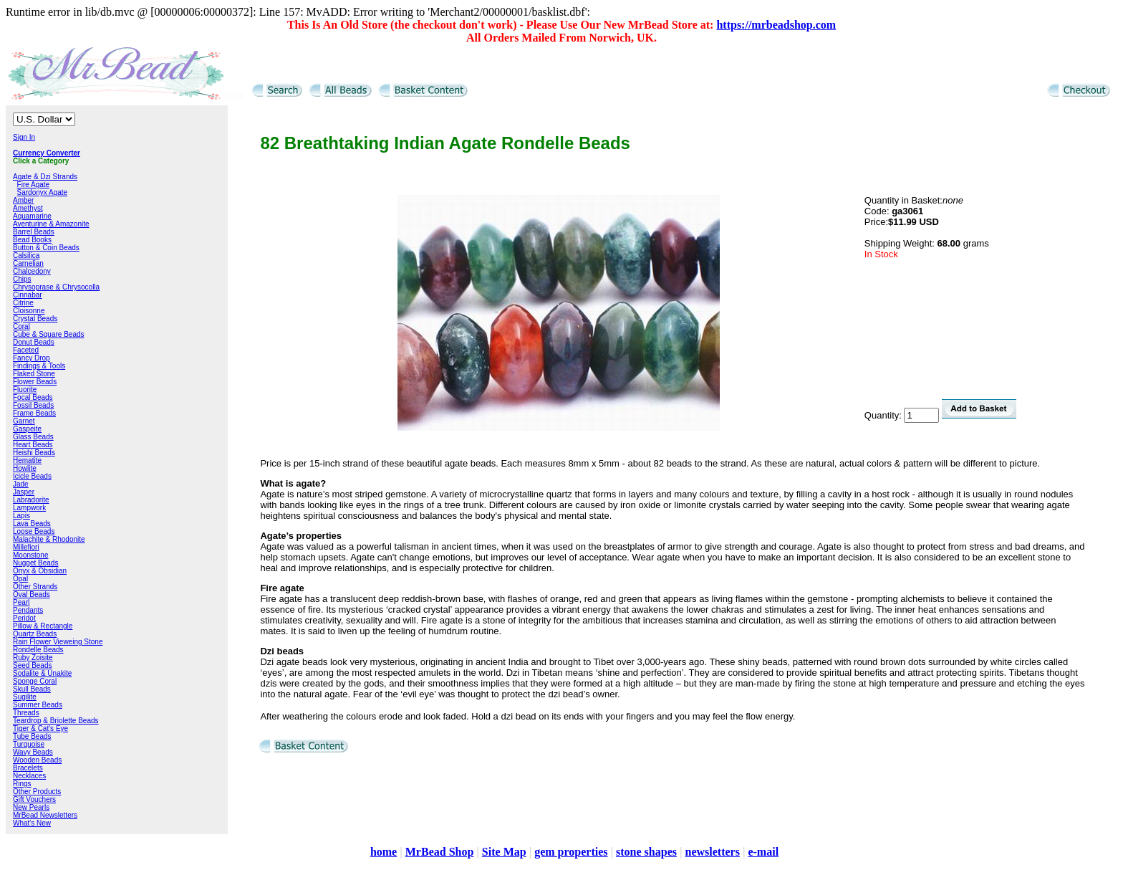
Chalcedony (32, 271)
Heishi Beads (34, 452)
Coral (21, 326)
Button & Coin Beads (46, 248)
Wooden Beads (37, 760)
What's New (32, 823)
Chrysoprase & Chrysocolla (56, 287)
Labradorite (31, 500)
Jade (21, 484)
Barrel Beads (33, 232)
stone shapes (646, 852)
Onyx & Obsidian (40, 571)
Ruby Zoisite (33, 657)
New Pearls (31, 807)
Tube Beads (32, 736)
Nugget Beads (35, 563)
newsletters (712, 852)
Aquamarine (32, 216)
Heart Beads (33, 445)
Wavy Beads (33, 752)
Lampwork (29, 508)
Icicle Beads (32, 476)
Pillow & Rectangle (42, 626)
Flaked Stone (34, 374)
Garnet (24, 421)
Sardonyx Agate (42, 192)
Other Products (37, 791)
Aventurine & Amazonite (51, 224)
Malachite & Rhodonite (49, 539)
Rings (22, 784)
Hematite (27, 460)
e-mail (763, 852)
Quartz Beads (35, 634)
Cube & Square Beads (49, 334)
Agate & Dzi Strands (45, 177)
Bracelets (28, 768)
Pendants (28, 610)
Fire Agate (33, 184)
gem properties (570, 852)
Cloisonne (28, 311)
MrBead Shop (439, 852)
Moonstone (30, 555)
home (383, 852)
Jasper (23, 492)
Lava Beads (32, 523)
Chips (22, 279)
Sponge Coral (35, 681)
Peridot (24, 618)
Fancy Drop (31, 358)
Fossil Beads (33, 405)
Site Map (504, 852)
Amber (23, 200)
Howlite (25, 468)
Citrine (23, 303)
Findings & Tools (39, 366)
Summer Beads (37, 705)
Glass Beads (33, 437)
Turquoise (28, 744)
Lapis (21, 516)
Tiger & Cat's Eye (40, 728)
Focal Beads (33, 397)
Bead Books (32, 240)
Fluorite (25, 389)
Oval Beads (31, 594)
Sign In (24, 137)
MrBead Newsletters (45, 815)
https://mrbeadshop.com (776, 25)
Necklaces (29, 776)
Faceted (26, 350)
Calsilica (26, 255)
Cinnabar (27, 295)
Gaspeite (27, 429)
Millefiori (26, 547)
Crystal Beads (35, 318)
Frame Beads (34, 413)
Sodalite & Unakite (42, 673)
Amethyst (28, 208)
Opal (20, 579)
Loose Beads (33, 531)
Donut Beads (33, 342)
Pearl (21, 602)
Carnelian (28, 263)
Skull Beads (32, 689)
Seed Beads (32, 665)
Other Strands (35, 587)
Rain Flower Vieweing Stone (57, 642)
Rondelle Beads (38, 650)
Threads (26, 713)
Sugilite (25, 697)
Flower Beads (35, 382)
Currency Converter (46, 153)
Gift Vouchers (34, 799)
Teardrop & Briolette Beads (56, 721)
